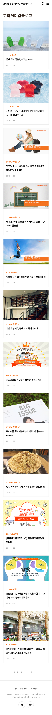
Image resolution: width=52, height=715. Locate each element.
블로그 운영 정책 (21, 689)
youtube (30, 704)
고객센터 (34, 689)
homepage (21, 704)
